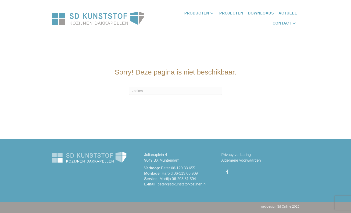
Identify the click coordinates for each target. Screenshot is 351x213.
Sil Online (284, 206)
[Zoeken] (175, 91)
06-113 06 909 (186, 173)
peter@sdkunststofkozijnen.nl (182, 184)
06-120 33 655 (183, 168)
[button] (212, 13)
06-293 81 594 (184, 179)
